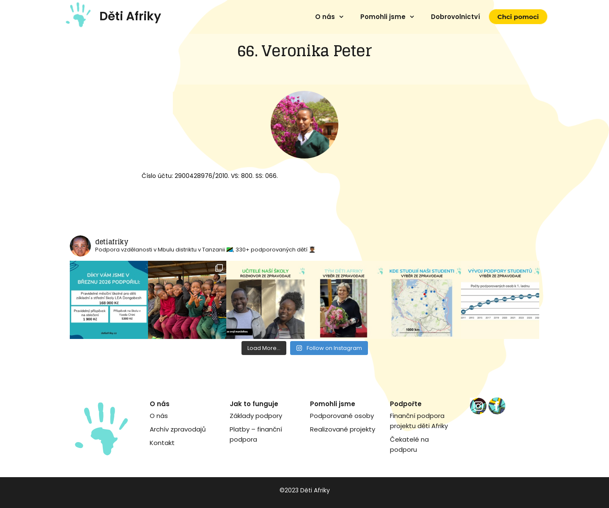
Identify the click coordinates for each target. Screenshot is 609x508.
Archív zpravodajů (178, 429)
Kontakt (162, 442)
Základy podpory (256, 415)
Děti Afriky (130, 16)
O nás (325, 16)
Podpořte (406, 403)
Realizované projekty (342, 429)
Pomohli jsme (383, 16)
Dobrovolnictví (455, 16)
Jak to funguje (254, 403)
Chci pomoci (518, 17)
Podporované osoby (342, 415)
